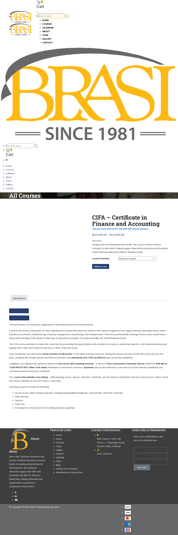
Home (45, 20)
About (46, 31)
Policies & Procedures (67, 468)
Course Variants (101, 258)
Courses (47, 23)
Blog (58, 464)
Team (45, 35)
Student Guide (19, 317)
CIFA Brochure (19, 310)
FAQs (58, 461)
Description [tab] (19, 298)
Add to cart (100, 266)
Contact (47, 42)
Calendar (47, 27)
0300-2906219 (104, 453)
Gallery (46, 38)
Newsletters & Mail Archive (69, 472)
